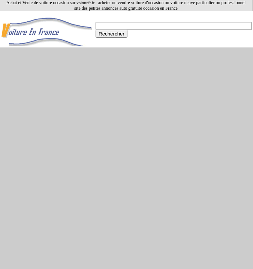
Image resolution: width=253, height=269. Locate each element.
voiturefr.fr (86, 2)
